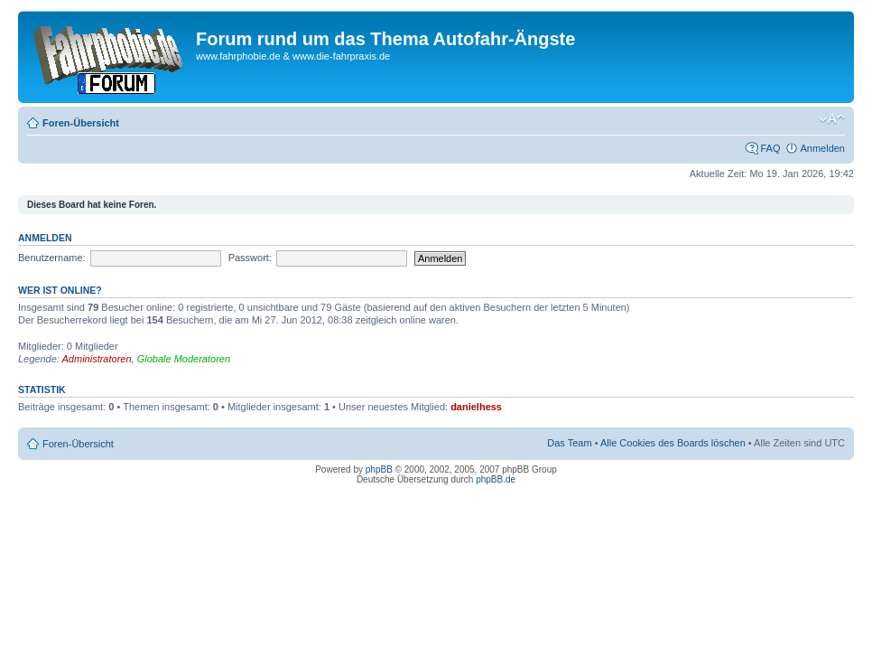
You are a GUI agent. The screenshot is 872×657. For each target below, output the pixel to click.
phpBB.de (495, 479)
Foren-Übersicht (80, 122)
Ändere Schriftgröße (832, 119)
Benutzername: (52, 257)
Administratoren (97, 358)
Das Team (569, 442)
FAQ (770, 148)
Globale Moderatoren (183, 358)
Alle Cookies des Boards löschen (673, 442)
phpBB (379, 469)
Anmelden (822, 148)
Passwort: (250, 257)
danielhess (476, 406)
